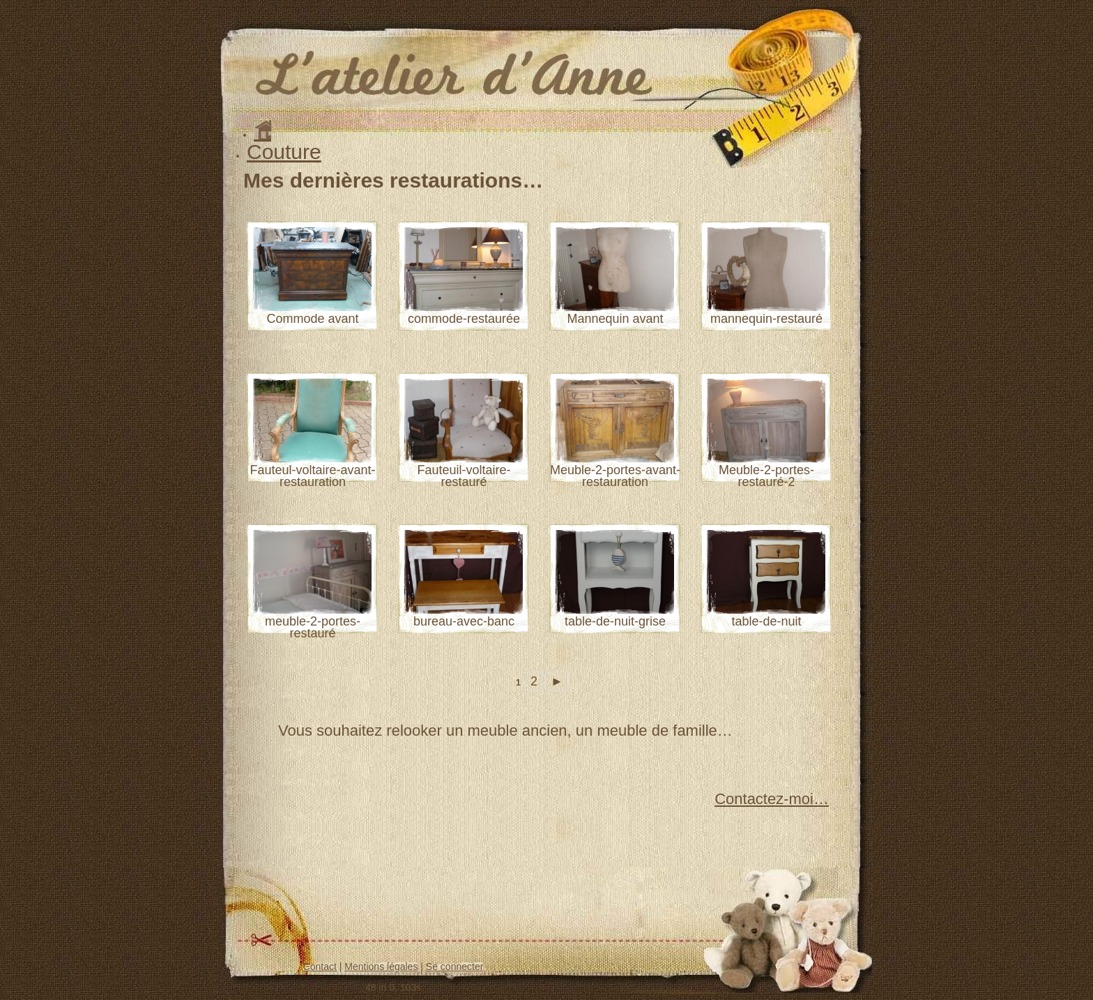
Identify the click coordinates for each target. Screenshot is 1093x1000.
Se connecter (455, 966)
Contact (320, 966)
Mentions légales (381, 966)
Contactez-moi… (771, 799)
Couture (284, 151)
